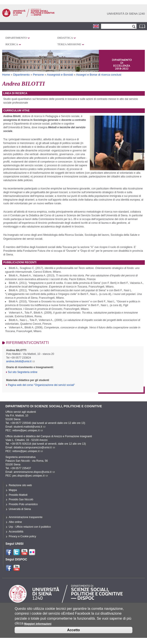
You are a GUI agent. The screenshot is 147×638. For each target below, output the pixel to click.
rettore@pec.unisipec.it (27, 430)
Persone (38, 74)
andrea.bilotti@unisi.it (20, 361)
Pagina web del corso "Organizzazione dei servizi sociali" (41, 385)
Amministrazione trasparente (26, 517)
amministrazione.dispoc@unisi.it (34, 471)
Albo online (15, 522)
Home (6, 74)
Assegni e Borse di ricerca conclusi (98, 74)
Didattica (65, 37)
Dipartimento (16, 37)
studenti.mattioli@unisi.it (29, 426)
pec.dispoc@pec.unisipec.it (30, 475)
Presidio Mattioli (18, 494)
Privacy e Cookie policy (22, 536)
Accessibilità (16, 531)
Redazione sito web (20, 485)
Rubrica (142, 26)
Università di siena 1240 (126, 13)
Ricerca (11, 44)
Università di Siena (20, 509)
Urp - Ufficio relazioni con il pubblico (30, 526)
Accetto (73, 633)
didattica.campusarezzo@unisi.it (34, 447)
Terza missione (69, 44)
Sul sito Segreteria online (22, 372)
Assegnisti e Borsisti (60, 74)
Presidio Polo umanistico (23, 504)
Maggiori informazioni (37, 626)
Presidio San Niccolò (21, 499)
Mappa (13, 490)
